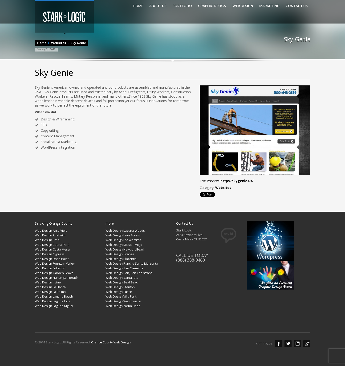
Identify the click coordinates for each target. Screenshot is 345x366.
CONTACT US (297, 6)
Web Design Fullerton (50, 268)
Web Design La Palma (50, 292)
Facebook (278, 343)
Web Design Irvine (48, 282)
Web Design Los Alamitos (123, 240)
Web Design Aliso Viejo (51, 230)
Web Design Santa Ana (122, 277)
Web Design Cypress (50, 254)
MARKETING (269, 6)
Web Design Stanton (120, 287)
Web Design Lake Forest (123, 235)
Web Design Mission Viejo (124, 245)
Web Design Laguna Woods (125, 230)
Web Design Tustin (119, 292)
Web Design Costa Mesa (52, 249)
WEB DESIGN (242, 6)
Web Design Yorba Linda (123, 306)
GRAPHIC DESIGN (212, 6)
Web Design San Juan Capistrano (129, 273)
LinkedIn (297, 343)
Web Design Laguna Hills (52, 301)
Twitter (288, 343)
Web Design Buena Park (52, 245)
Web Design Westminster (124, 301)
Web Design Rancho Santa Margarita (132, 263)
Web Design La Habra (50, 287)
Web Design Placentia (121, 259)
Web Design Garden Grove (54, 273)
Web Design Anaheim (50, 235)
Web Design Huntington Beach (56, 277)
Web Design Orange (120, 254)
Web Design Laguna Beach (54, 296)
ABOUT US (157, 6)
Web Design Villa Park (121, 296)
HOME (138, 6)
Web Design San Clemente (124, 268)
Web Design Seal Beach (122, 282)
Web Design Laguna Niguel (54, 306)
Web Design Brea (47, 240)
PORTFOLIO (182, 6)
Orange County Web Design (111, 342)
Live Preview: (227, 181)
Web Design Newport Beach (125, 249)
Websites (58, 43)
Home (41, 43)
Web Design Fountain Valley (55, 263)
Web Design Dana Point (52, 259)
